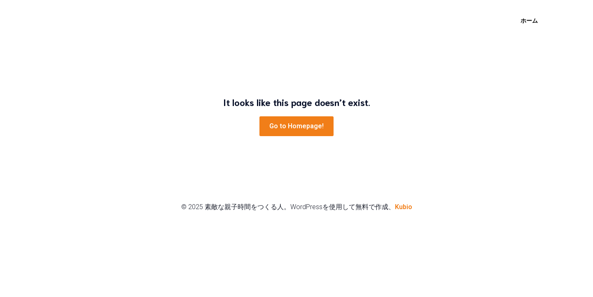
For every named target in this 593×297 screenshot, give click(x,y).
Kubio (403, 207)
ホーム (529, 20)
